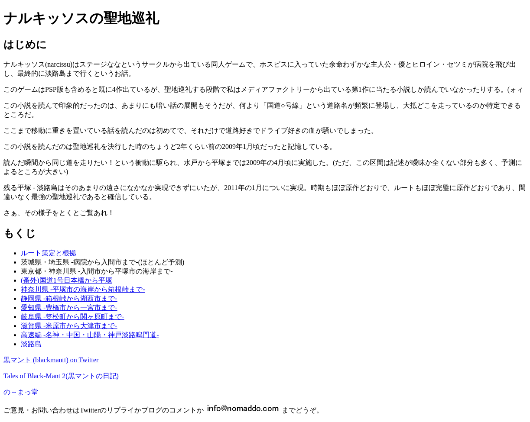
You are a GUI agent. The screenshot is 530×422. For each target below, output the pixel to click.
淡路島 (31, 344)
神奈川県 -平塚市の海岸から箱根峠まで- (83, 289)
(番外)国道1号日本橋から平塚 (66, 280)
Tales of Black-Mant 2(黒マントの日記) (61, 376)
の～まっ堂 (20, 392)
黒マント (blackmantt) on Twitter (50, 360)
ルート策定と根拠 (48, 253)
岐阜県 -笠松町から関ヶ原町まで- (72, 316)
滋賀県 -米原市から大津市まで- (69, 325)
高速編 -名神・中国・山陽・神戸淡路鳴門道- (90, 334)
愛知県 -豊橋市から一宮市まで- (69, 307)
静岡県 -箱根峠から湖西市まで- (69, 298)
